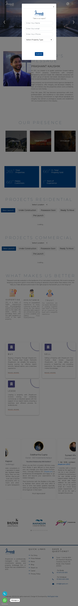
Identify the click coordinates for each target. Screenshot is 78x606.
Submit (39, 54)
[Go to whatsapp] (4, 600)
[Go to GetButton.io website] (5, 604)
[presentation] (40, 47)
